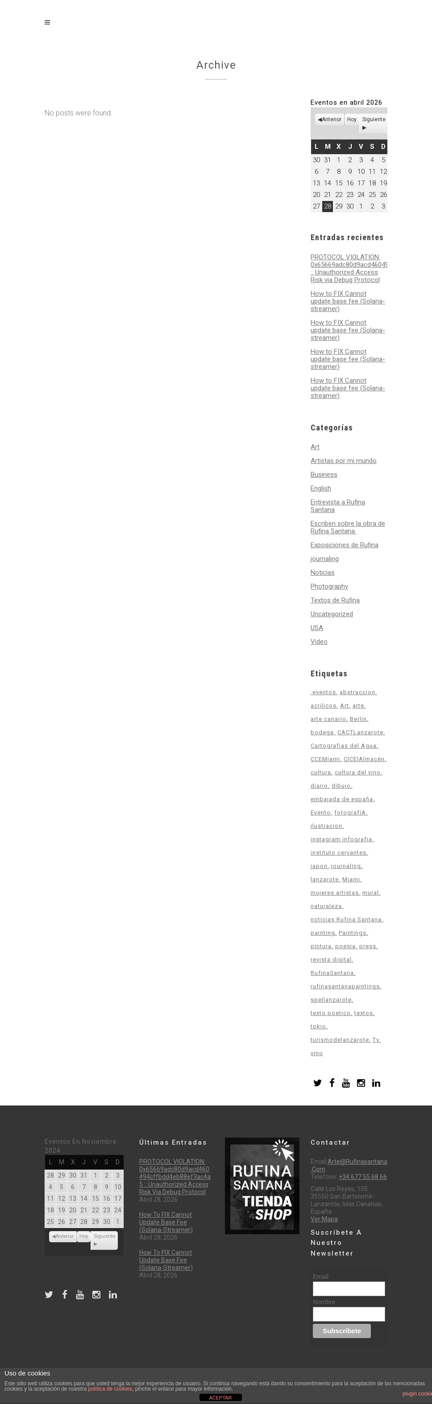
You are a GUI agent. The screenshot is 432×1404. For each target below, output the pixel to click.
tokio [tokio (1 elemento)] (318, 1026)
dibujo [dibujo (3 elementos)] (341, 785)
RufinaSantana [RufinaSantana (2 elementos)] (332, 973)
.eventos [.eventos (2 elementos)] (323, 692)
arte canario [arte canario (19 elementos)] (328, 719)
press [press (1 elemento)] (367, 946)
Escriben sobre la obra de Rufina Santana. (348, 527)
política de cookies (110, 1389)
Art (315, 447)
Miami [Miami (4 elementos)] (351, 879)
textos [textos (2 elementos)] (363, 1013)
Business (324, 475)
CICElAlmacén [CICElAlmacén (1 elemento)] (364, 759)
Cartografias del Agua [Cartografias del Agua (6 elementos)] (344, 745)
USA (317, 628)
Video (319, 642)
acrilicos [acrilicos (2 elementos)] (323, 705)
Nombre (324, 1302)
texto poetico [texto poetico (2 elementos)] (331, 1013)
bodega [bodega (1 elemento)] (322, 732)
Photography (329, 586)
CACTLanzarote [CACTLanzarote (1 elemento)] (360, 732)
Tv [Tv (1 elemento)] (376, 1039)
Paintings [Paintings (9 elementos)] (352, 932)
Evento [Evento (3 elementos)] (321, 812)
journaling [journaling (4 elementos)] (346, 866)
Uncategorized (332, 614)
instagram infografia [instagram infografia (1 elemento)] (341, 839)
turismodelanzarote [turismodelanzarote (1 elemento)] (340, 1039)
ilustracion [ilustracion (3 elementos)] (326, 826)
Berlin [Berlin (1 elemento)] (358, 719)
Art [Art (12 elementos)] (344, 705)
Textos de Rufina (335, 600)
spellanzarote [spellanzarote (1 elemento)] (331, 999)
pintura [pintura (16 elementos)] (321, 946)
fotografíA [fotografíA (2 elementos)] (350, 812)
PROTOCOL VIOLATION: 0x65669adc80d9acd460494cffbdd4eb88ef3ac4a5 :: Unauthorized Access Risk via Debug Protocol (175, 1176)
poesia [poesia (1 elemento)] (345, 946)
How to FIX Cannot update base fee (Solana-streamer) (348, 301)
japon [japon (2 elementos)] (319, 866)
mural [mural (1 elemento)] (370, 892)
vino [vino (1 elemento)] (317, 1053)
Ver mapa (324, 1219)
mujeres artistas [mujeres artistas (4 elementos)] (335, 892)
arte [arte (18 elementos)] (358, 705)
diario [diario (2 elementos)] (319, 785)
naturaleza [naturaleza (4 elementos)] (326, 906)
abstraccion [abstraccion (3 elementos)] (357, 692)
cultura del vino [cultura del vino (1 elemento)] (358, 772)
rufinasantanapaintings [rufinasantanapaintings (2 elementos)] (345, 986)
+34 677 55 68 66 (363, 1176)
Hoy (352, 119)
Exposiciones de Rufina (344, 545)
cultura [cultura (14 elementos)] (321, 772)
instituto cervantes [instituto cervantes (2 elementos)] (338, 852)
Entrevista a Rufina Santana (338, 506)
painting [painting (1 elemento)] (323, 932)
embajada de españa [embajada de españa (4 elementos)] (342, 799)
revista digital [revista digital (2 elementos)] (331, 959)
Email (320, 1276)
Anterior (331, 119)
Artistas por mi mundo (344, 461)
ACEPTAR (220, 1397)
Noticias (323, 573)
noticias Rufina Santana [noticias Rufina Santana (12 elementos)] (346, 919)
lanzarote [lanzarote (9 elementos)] (325, 879)
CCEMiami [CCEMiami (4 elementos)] (325, 759)
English (321, 488)
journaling (325, 559)
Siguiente (374, 119)
